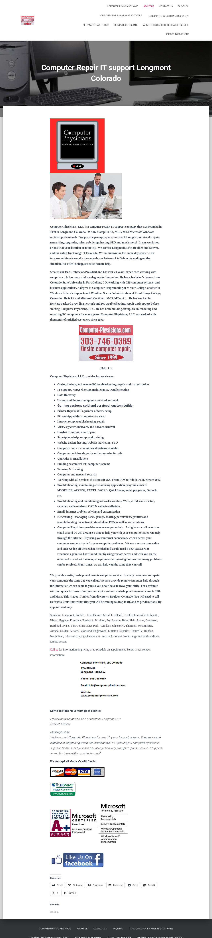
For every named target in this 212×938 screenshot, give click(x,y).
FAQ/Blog (183, 6)
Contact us (166, 6)
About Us (148, 6)
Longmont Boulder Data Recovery (168, 16)
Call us (54, 649)
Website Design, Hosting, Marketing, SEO (166, 25)
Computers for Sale (126, 25)
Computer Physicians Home (122, 6)
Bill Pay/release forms (96, 25)
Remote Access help (177, 34)
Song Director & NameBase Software (120, 15)
